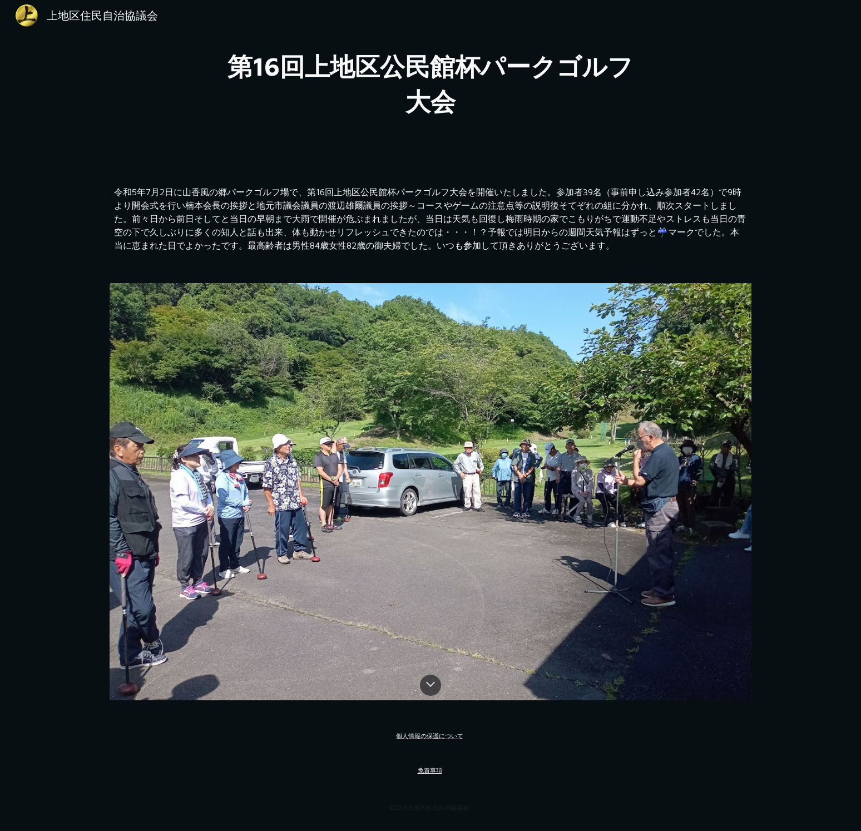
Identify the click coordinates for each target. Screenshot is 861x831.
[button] (430, 685)
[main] (430, 83)
